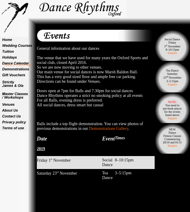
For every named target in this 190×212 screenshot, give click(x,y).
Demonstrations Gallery (108, 128)
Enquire (172, 52)
